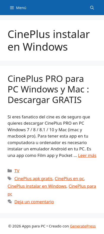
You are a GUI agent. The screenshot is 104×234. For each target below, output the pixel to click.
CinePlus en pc (69, 178)
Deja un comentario (34, 202)
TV (16, 171)
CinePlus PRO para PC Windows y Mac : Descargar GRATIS (48, 89)
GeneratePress (83, 225)
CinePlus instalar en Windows (37, 186)
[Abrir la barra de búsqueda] (92, 7)
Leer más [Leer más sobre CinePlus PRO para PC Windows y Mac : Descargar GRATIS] (87, 155)
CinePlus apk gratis (33, 178)
